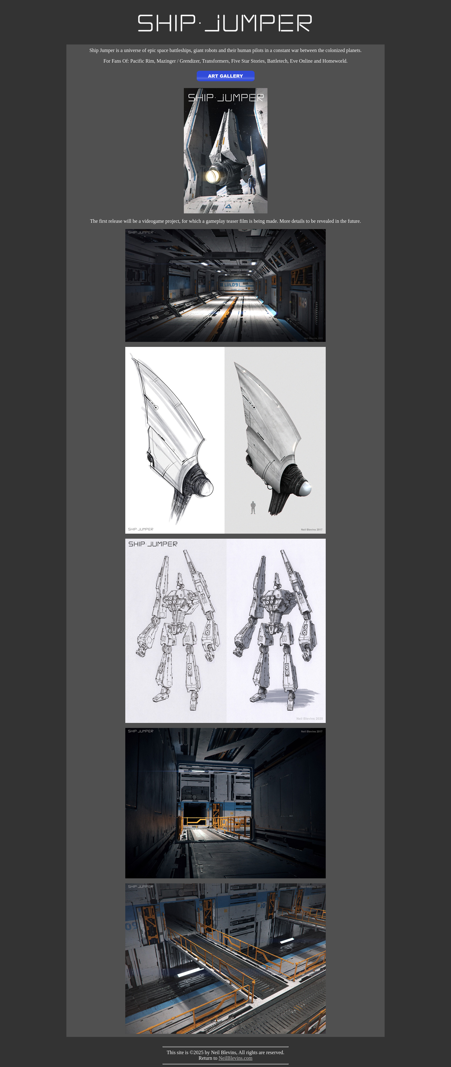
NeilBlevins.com (235, 1058)
